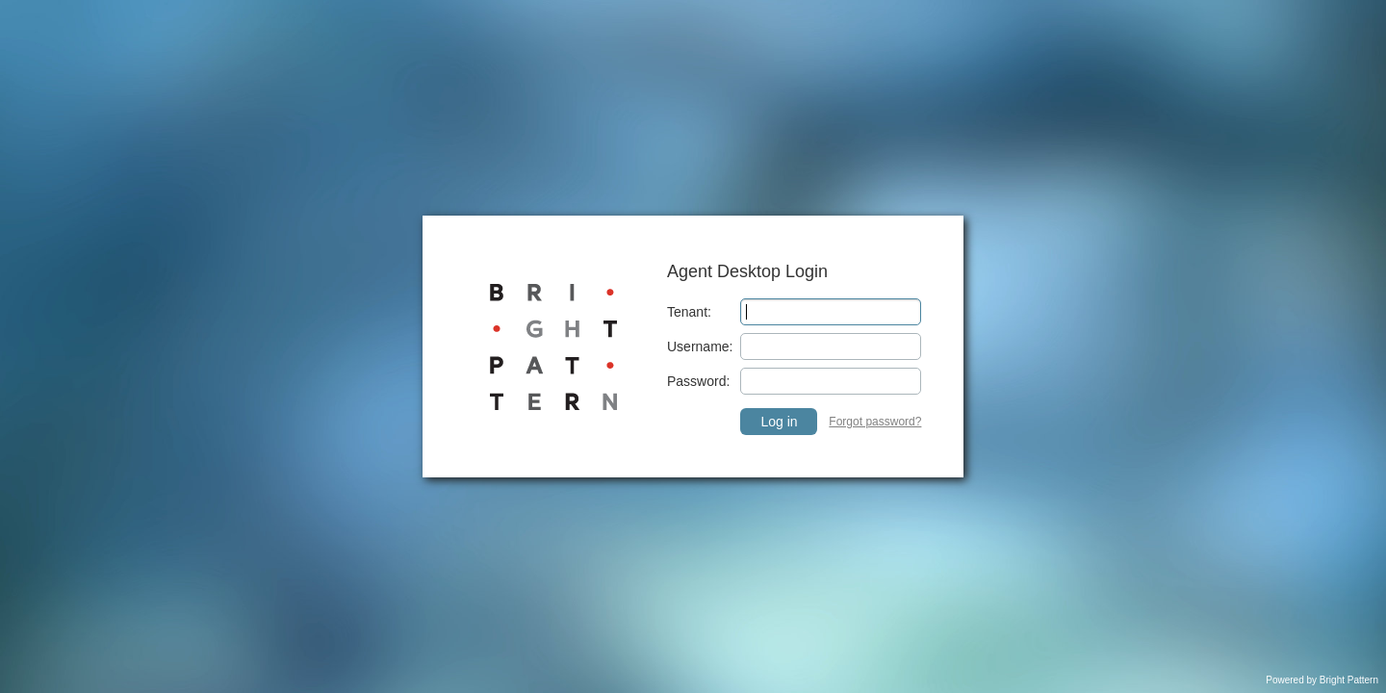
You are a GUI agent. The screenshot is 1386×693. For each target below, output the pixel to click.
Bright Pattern (1349, 680)
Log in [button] (778, 421)
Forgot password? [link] (875, 421)
